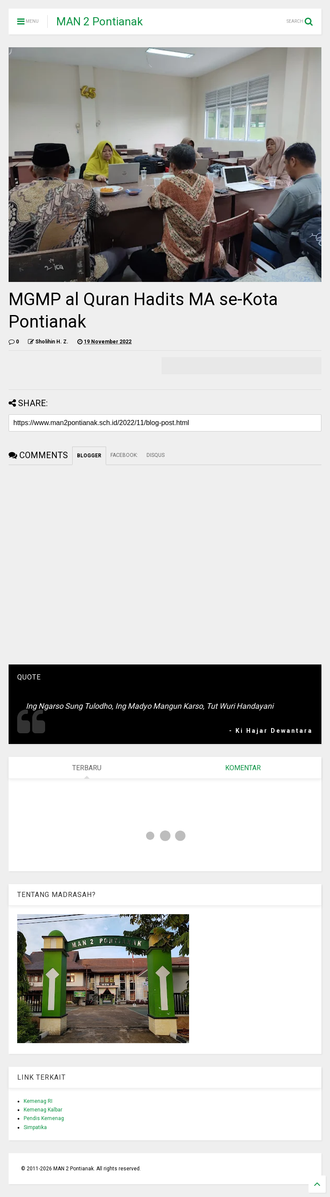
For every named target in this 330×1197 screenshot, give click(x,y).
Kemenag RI (38, 1101)
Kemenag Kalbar (43, 1110)
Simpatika (35, 1127)
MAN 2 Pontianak (99, 21)
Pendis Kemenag (44, 1118)
